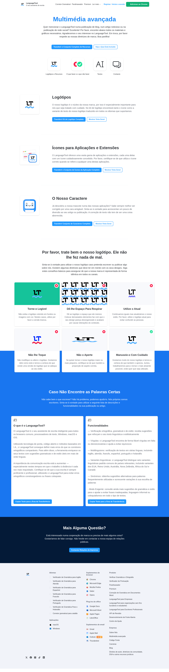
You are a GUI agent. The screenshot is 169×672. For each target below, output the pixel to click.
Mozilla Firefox (95, 587)
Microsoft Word (95, 610)
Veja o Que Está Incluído (105, 47)
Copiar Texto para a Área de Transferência (32, 501)
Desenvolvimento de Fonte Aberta (122, 617)
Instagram (35, 657)
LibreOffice (94, 618)
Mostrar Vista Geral (97, 119)
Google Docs (95, 606)
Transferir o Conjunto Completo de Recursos (71, 47)
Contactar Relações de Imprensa (84, 550)
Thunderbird (94, 641)
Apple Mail (94, 633)
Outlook (96, 637)
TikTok (39, 657)
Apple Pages (94, 614)
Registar (107, 4)
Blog (111, 648)
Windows (56, 628)
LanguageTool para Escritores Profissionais (125, 609)
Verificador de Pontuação (119, 581)
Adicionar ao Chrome (138, 4)
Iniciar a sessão (118, 4)
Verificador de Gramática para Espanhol (64, 589)
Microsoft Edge (95, 583)
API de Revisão (115, 613)
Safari (92, 591)
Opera (92, 595)
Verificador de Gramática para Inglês (67, 577)
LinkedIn (43, 657)
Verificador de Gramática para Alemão (64, 582)
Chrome (93, 579)
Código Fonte (114, 640)
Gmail (92, 629)
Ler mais (95, 4)
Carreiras (112, 644)
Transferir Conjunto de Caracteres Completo (72, 224)
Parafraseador (114, 585)
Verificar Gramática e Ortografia (121, 577)
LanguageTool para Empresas (120, 599)
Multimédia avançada (117, 636)
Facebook (31, 657)
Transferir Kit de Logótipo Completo (69, 119)
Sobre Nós (113, 632)
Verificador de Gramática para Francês (64, 595)
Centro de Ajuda (115, 621)
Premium (112, 589)
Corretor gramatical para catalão (65, 613)
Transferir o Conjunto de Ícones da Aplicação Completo (77, 170)
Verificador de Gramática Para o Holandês (65, 608)
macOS (56, 625)
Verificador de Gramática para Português (64, 602)
